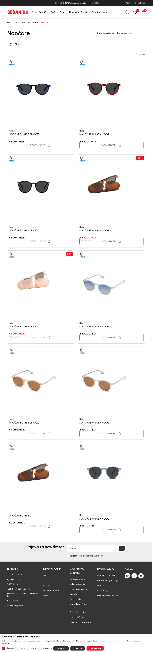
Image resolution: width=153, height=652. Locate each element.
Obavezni (10, 648)
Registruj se (140, 3)
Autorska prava (49, 585)
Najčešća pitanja (77, 579)
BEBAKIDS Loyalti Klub (107, 575)
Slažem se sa (86, 556)
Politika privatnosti (50, 590)
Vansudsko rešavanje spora (79, 605)
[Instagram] (134, 575)
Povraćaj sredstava (78, 612)
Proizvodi (21, 22)
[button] (143, 12)
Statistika (33, 648)
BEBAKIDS (11, 22)
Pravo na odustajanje (79, 589)
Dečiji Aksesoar (33, 22)
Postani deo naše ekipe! (108, 595)
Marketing (47, 648)
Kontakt (45, 595)
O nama (46, 580)
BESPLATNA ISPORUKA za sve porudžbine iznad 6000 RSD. (76, 3)
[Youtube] (141, 575)
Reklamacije (75, 599)
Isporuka (73, 594)
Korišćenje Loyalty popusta (109, 580)
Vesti (44, 575)
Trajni (22, 648)
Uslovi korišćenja (77, 584)
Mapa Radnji (102, 590)
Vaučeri (100, 585)
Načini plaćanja (77, 617)
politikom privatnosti (93, 556)
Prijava (128, 3)
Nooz (11, 131)
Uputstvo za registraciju (81, 622)
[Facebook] (127, 575)
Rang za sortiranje (105, 33)
